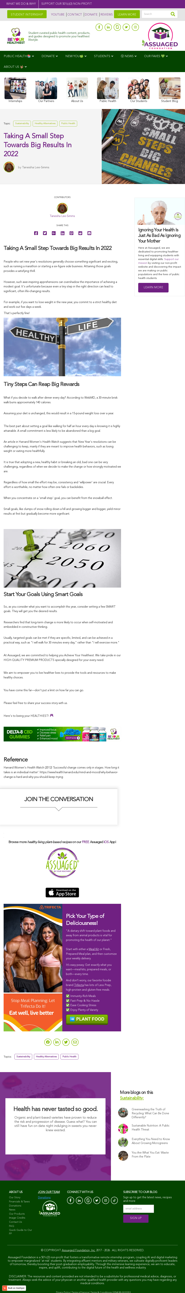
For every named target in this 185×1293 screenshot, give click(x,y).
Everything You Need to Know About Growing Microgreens (151, 1142)
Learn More (153, 287)
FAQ (11, 1227)
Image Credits (17, 1218)
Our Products (17, 1214)
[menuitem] (19, 56)
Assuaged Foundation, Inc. (78, 1251)
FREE (85, 842)
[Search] (160, 14)
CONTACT (74, 14)
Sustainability (22, 124)
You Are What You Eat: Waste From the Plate (154, 1155)
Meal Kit (94, 949)
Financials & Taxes (19, 1202)
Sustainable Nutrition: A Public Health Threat (150, 1128)
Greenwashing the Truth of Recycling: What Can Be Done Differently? (150, 1114)
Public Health (68, 124)
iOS (106, 842)
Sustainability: (131, 1099)
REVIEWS (106, 14)
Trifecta (79, 985)
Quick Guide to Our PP (20, 1233)
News (12, 1210)
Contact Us (15, 1222)
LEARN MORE (127, 14)
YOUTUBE (57, 14)
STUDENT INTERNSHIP (27, 14)
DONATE (91, 14)
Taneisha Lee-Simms (35, 168)
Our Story (14, 1198)
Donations (15, 1206)
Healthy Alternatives (45, 124)
